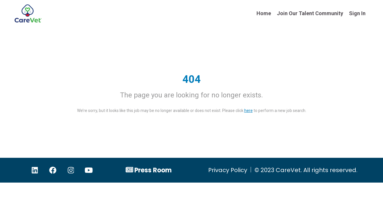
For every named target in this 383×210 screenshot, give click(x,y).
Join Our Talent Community (310, 13)
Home (263, 13)
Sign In (357, 13)
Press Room (153, 170)
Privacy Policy (227, 170)
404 (191, 79)
